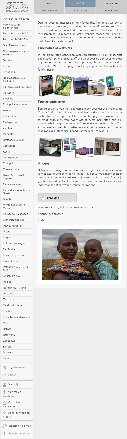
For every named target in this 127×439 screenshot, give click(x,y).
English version (14, 367)
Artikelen (112, 3)
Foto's (80, 3)
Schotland (9, 71)
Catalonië (13, 305)
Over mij (10, 385)
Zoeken (9, 375)
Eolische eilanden (17, 317)
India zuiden (10, 116)
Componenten (49, 10)
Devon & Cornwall (13, 177)
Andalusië (13, 275)
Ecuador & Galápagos (15, 213)
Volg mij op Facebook (11, 394)
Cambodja (9, 249)
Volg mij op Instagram (11, 404)
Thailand (8, 311)
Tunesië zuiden (12, 169)
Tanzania (8, 299)
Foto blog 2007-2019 (15, 39)
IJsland (7, 231)
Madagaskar (10, 122)
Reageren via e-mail (16, 426)
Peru (6, 322)
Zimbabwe (9, 340)
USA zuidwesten (12, 225)
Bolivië (7, 328)
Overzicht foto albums (16, 18)
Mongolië (8, 133)
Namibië (8, 198)
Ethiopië (16, 104)
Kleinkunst (111, 10)
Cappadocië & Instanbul (17, 191)
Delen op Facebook (16, 433)
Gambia (7, 60)
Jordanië (8, 293)
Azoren (7, 110)
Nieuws (49, 3)
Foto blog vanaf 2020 (15, 33)
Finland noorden (12, 260)
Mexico (7, 281)
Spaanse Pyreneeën (14, 255)
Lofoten (14, 243)
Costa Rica (9, 145)
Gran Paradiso (14, 45)
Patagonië (15, 268)
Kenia (6, 66)
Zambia (7, 128)
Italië (17, 86)
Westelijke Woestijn (15, 206)
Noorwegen (16, 53)
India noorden (11, 157)
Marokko (8, 352)
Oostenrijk (9, 92)
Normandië (15, 287)
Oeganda (8, 237)
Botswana (9, 334)
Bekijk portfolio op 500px (16, 414)
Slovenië (8, 98)
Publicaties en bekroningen (11, 26)
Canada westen (12, 184)
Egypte (7, 346)
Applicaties (80, 10)
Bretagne (13, 139)
